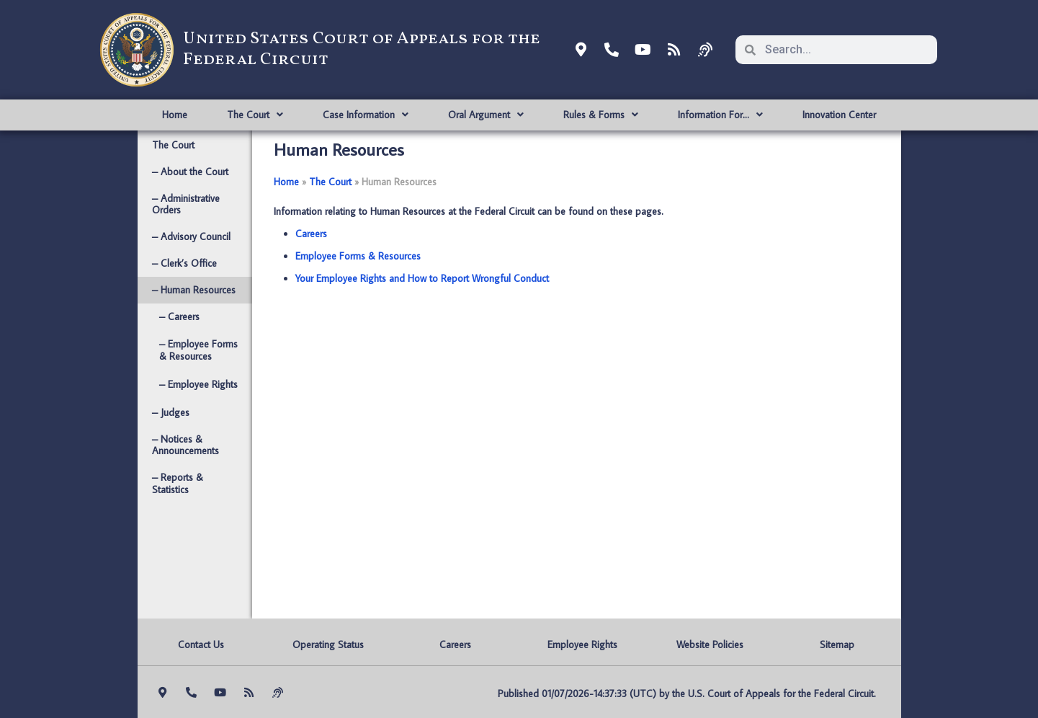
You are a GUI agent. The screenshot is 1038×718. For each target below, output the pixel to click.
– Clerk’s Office (184, 263)
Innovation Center (839, 114)
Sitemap (837, 644)
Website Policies (709, 644)
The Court (255, 114)
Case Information (365, 114)
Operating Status (328, 644)
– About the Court (190, 171)
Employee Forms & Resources (358, 255)
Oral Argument (486, 114)
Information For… (720, 114)
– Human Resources (194, 289)
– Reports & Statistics (177, 483)
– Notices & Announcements (185, 445)
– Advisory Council (191, 236)
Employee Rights (582, 644)
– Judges (170, 412)
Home (174, 114)
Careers (311, 233)
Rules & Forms (600, 114)
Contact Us (201, 644)
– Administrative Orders (186, 204)
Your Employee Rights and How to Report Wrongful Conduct (422, 278)
